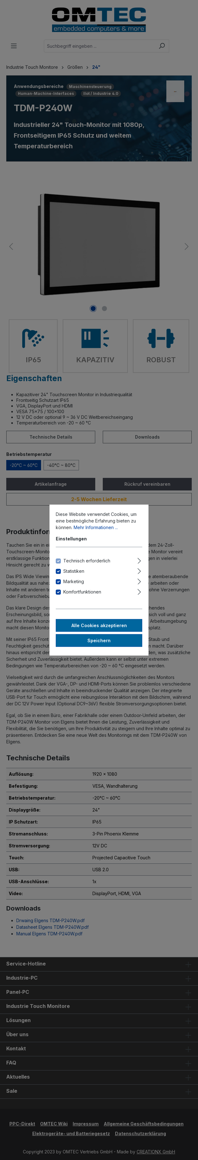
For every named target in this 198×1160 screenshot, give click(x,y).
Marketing (73, 581)
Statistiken (73, 571)
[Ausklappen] (139, 560)
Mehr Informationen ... (96, 527)
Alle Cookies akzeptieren (99, 625)
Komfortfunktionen (82, 591)
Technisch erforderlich (86, 560)
